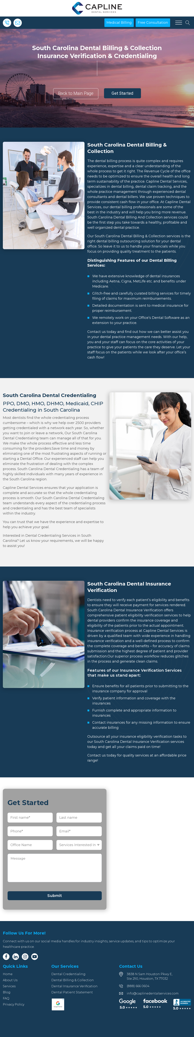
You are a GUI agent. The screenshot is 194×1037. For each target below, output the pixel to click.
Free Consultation (153, 22)
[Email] (17, 23)
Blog (6, 992)
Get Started (122, 93)
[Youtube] (34, 956)
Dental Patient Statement (72, 992)
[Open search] (187, 22)
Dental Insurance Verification (74, 986)
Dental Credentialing (68, 974)
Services (9, 986)
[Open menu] (178, 22)
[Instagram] (25, 956)
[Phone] (7, 23)
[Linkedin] (15, 956)
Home (8, 974)
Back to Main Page (75, 93)
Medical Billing (119, 22)
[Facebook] (6, 956)
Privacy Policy (13, 1004)
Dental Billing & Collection (72, 980)
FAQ (6, 998)
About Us (10, 980)
